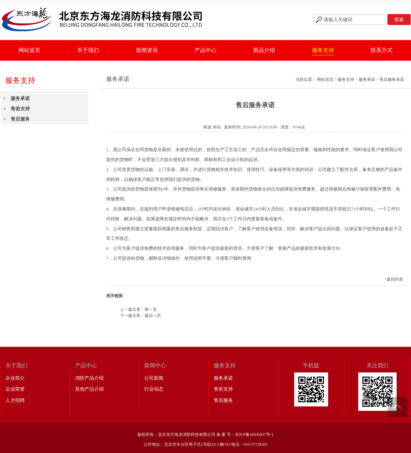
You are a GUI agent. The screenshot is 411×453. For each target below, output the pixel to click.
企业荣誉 (15, 389)
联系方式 (382, 50)
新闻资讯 (147, 50)
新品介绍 (264, 50)
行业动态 (153, 389)
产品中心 (205, 50)
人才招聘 (15, 400)
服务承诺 (20, 98)
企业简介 (15, 378)
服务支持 (323, 50)
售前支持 (20, 108)
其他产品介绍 (89, 389)
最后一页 (153, 315)
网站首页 (29, 50)
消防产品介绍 (89, 378)
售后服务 (20, 119)
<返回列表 (393, 279)
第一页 (151, 309)
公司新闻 (153, 378)
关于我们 (88, 50)
